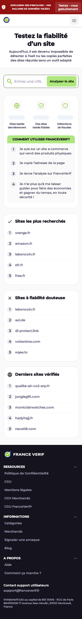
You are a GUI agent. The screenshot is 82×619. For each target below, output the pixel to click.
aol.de (20, 320)
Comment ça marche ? (22, 573)
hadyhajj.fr (24, 418)
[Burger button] (74, 20)
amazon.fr (23, 243)
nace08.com (25, 429)
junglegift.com (27, 397)
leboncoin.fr (25, 254)
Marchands (13, 531)
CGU (7, 482)
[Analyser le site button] (62, 81)
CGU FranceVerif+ (18, 507)
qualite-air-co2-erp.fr (32, 386)
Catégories (13, 523)
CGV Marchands (17, 498)
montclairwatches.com (34, 407)
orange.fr (22, 233)
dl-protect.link (27, 331)
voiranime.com (27, 341)
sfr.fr (19, 265)
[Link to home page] (6, 20)
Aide (8, 565)
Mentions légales (17, 490)
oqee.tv (21, 352)
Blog (8, 548)
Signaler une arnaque (22, 540)
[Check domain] (8, 81)
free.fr (20, 276)
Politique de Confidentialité (26, 473)
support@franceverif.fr (21, 591)
